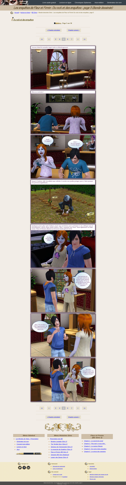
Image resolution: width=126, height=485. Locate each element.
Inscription (92, 466)
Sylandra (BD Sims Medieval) (60, 455)
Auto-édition (99, 2)
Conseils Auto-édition (23, 444)
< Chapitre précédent (53, 30)
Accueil (16, 12)
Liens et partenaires (58, 468)
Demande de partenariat (59, 466)
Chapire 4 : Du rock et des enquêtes (95, 449)
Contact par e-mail (57, 474)
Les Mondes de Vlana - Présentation (27, 439)
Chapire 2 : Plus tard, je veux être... (95, 443)
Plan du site (93, 479)
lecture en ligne (25, 12)
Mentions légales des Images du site (99, 474)
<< (42, 39)
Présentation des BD (56, 439)
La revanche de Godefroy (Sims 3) (61, 449)
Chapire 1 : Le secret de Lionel (93, 441)
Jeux (18, 449)
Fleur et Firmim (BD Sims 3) (59, 452)
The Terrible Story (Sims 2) (59, 444)
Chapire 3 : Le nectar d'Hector (93, 446)
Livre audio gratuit (49, 2)
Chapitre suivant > (73, 30)
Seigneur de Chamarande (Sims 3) (61, 447)
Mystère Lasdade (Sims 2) (59, 441)
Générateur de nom (114, 2)
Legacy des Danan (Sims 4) (59, 457)
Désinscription (93, 468)
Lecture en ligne (65, 2)
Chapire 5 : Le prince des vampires (95, 451)
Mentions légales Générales (97, 476)
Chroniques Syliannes (83, 2)
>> (84, 39)
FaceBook (64, 476)
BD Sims (34, 12)
